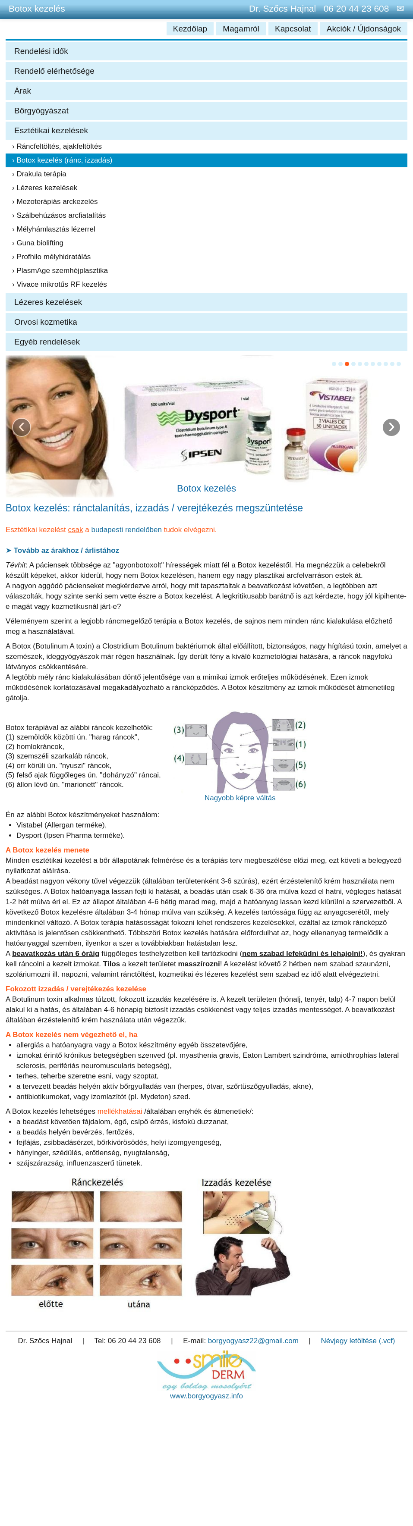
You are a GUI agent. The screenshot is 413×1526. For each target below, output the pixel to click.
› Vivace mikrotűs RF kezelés (59, 284)
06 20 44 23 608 (353, 8)
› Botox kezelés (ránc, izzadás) (62, 160)
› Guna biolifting (37, 243)
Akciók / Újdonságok (364, 28)
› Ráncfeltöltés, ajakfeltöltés (57, 146)
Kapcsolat (294, 28)
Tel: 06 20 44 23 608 (128, 1341)
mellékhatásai (120, 1111)
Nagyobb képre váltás (240, 798)
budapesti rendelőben (126, 530)
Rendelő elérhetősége (54, 70)
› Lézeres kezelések (44, 188)
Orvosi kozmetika (45, 321)
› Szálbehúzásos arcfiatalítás (59, 215)
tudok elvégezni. (189, 530)
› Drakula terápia (39, 174)
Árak (22, 90)
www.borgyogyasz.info (206, 1396)
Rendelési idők (41, 51)
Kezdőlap (191, 28)
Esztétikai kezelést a (48, 530)
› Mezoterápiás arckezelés (55, 201)
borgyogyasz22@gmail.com (253, 1341)
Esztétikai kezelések (51, 130)
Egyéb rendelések (47, 341)
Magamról (242, 28)
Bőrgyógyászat (41, 110)
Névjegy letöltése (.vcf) (358, 1341)
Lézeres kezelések (48, 302)
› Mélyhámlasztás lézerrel (53, 229)
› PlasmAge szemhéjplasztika (60, 270)
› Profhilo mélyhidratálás (51, 257)
